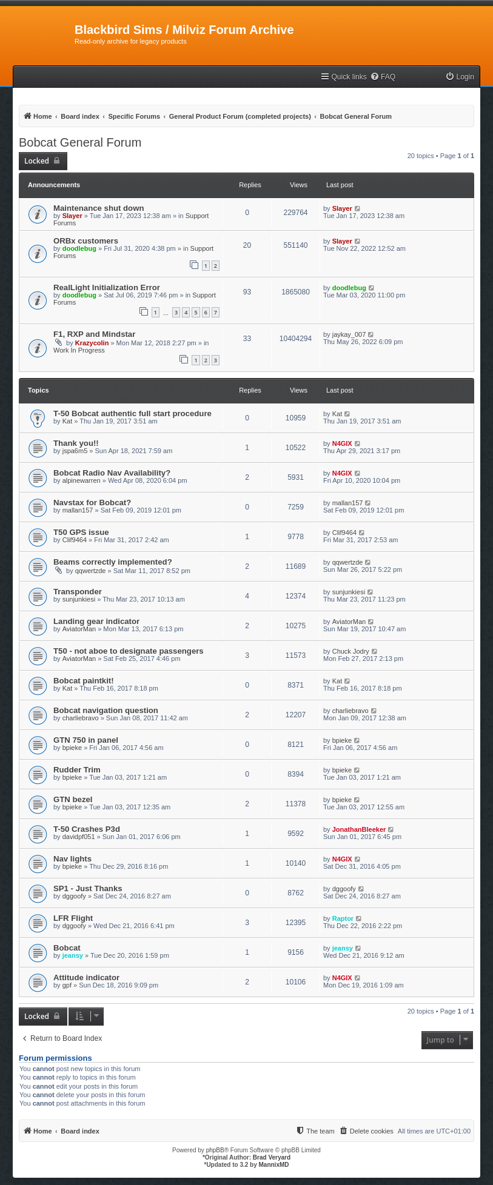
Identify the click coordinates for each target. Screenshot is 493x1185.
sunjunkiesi (78, 599)
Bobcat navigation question (105, 710)
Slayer (72, 215)
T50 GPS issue (81, 532)
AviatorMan (79, 628)
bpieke (72, 747)
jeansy (72, 955)
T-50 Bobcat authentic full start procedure (132, 413)
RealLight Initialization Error (106, 287)
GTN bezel (72, 799)
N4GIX (342, 443)
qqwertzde (90, 570)
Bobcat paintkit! (83, 680)
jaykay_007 (349, 334)
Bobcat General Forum (80, 142)
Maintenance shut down (98, 208)
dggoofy (74, 896)
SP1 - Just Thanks (87, 888)
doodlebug (79, 248)
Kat (67, 421)
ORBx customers (85, 240)
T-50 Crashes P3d (86, 829)
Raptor (343, 918)
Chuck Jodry (350, 651)
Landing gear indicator (96, 621)
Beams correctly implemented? (112, 561)
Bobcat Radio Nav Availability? (111, 472)
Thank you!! (76, 443)
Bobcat (67, 947)
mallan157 (77, 510)
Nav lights (72, 858)
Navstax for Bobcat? (92, 502)
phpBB (215, 1150)
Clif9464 (74, 539)
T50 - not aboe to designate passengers (128, 651)
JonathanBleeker (359, 829)
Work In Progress (79, 350)
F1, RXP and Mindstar (94, 334)
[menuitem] (382, 77)
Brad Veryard (271, 1157)
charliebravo (80, 718)
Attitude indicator (86, 977)
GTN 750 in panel (85, 740)
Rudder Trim (77, 769)
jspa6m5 (75, 450)
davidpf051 (78, 836)
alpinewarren (81, 480)
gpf (67, 985)
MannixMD (274, 1164)
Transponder (77, 591)
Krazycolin (92, 343)
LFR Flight (73, 918)
